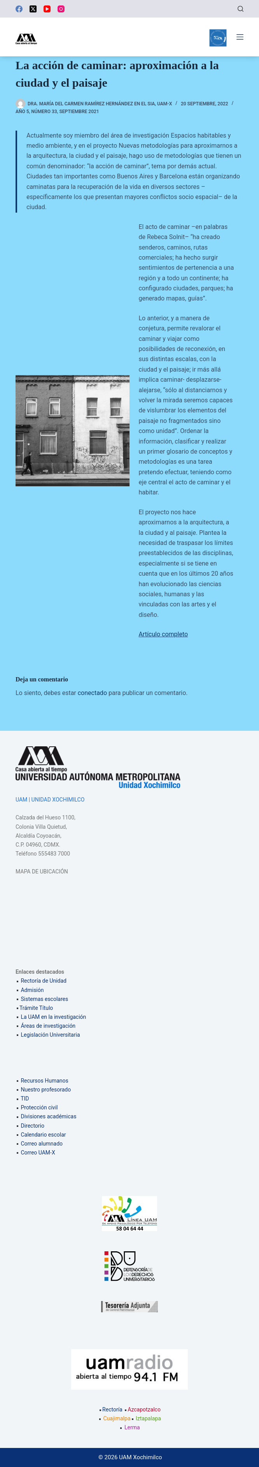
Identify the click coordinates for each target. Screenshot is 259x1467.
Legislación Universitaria (50, 1035)
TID (25, 1098)
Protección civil (39, 1107)
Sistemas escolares (44, 999)
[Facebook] (19, 8)
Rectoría (110, 1409)
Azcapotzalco (142, 1409)
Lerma (132, 1427)
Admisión (32, 990)
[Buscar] (240, 9)
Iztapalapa (148, 1418)
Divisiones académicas (48, 1116)
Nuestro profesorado (46, 1089)
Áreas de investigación (48, 1026)
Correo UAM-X (38, 1152)
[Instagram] (61, 8)
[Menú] (239, 36)
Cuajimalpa (117, 1418)
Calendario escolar (43, 1135)
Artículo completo (163, 634)
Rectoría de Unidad (43, 981)
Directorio (32, 1126)
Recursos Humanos (44, 1081)
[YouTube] (47, 8)
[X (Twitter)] (33, 8)
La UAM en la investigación (52, 1017)
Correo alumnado (42, 1143)
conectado (92, 693)
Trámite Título (36, 1008)
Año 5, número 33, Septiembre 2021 (57, 111)
